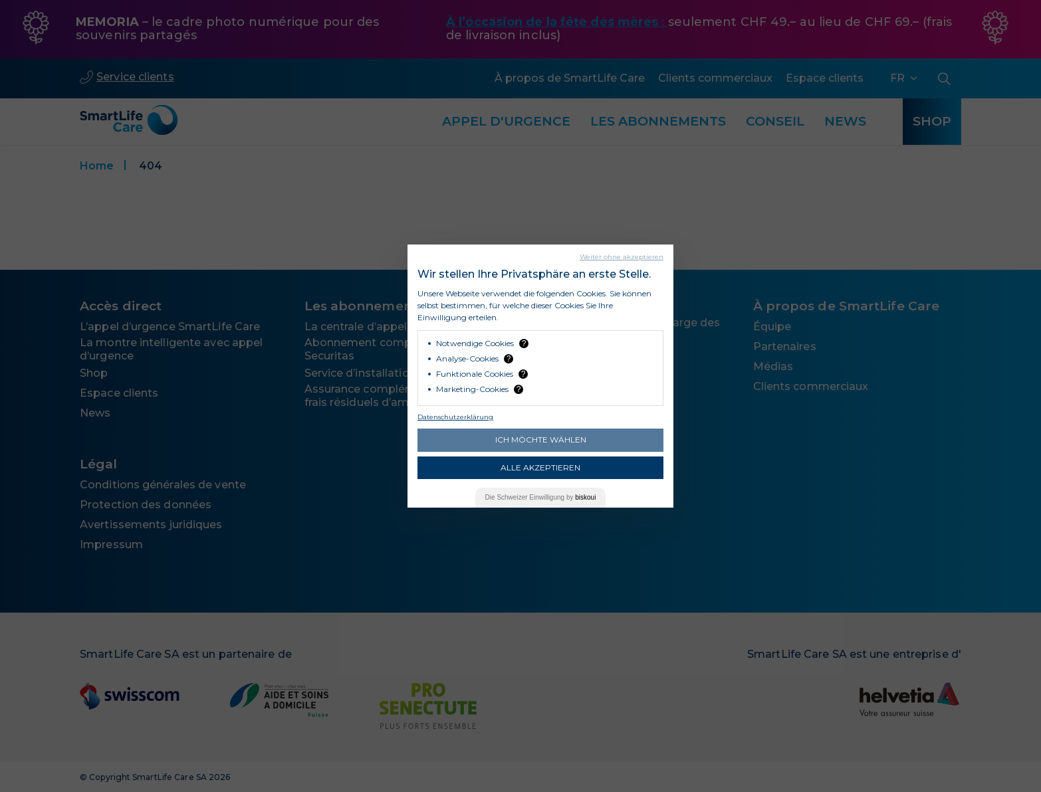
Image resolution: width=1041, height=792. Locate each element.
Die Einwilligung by (540, 497)
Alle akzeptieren (540, 467)
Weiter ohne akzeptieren (621, 256)
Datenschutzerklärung (455, 417)
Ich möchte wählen (540, 440)
